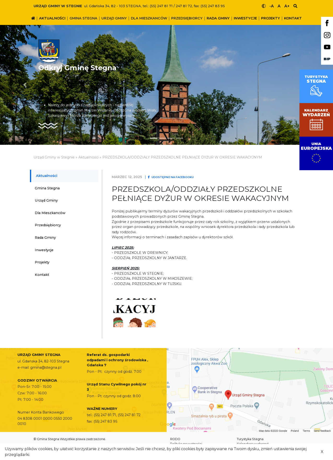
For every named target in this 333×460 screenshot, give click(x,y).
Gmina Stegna (83, 18)
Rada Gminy (218, 18)
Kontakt (293, 18)
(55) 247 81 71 (105, 415)
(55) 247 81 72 (129, 415)
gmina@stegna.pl (45, 367)
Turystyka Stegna (250, 439)
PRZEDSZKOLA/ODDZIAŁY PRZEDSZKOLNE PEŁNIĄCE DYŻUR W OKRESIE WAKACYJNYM (182, 157)
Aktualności (52, 18)
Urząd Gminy (114, 18)
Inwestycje (245, 18)
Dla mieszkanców (149, 18)
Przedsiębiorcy (187, 18)
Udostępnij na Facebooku (171, 177)
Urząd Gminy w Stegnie (54, 157)
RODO (175, 439)
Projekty (270, 18)
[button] (25, 85)
